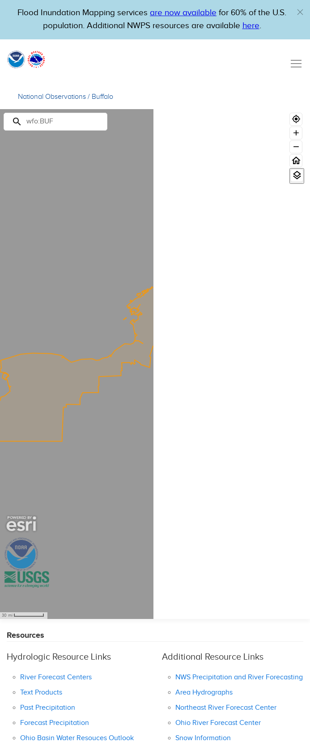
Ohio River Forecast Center (218, 723)
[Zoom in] (295, 133)
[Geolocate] (295, 119)
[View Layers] (296, 175)
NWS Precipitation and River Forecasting (239, 677)
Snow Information (203, 738)
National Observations (52, 97)
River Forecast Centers (56, 677)
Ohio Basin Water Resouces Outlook (77, 738)
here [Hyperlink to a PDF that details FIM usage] (250, 26)
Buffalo (102, 97)
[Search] (55, 122)
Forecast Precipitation (54, 723)
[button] (300, 12)
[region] (76, 364)
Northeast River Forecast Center (225, 707)
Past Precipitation (47, 707)
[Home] (295, 160)
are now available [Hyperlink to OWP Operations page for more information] (183, 13)
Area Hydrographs (204, 692)
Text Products (41, 692)
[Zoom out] (295, 146)
